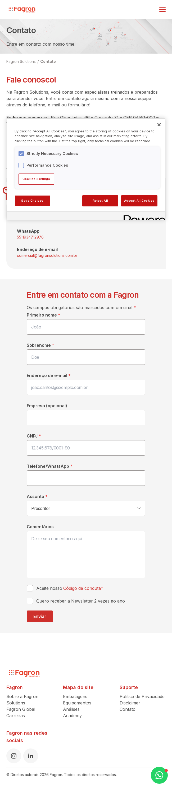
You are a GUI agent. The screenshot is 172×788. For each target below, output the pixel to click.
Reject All (100, 200)
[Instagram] (13, 755)
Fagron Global (20, 709)
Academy (72, 715)
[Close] (159, 125)
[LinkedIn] (30, 755)
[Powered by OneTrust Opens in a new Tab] (143, 216)
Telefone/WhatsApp (50, 466)
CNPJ (34, 436)
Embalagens (75, 696)
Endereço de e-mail (49, 375)
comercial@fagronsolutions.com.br (47, 255)
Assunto (37, 496)
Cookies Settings (36, 179)
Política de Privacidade (142, 696)
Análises (71, 709)
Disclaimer (130, 702)
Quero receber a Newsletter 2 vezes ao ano (80, 601)
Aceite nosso (69, 588)
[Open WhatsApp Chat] (159, 775)
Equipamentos (77, 702)
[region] (86, 169)
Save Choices (32, 200)
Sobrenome (40, 345)
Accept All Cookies (139, 200)
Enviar (39, 616)
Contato (48, 61)
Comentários (40, 526)
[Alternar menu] (162, 9)
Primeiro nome (43, 315)
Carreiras (15, 715)
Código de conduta (82, 588)
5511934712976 (30, 237)
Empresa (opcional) (47, 405)
